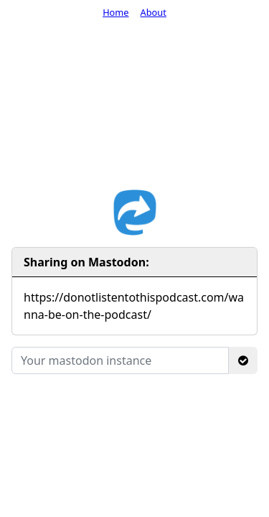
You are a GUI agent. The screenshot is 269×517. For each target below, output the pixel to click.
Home (115, 12)
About (153, 12)
